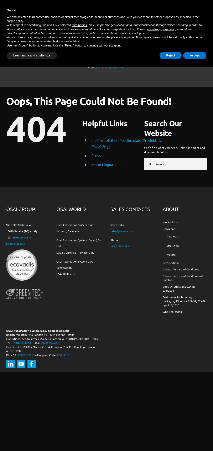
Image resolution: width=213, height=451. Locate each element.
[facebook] (31, 364)
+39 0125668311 (21, 237)
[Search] (150, 164)
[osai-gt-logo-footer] (24, 288)
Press (96, 155)
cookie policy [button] (15, 21)
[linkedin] (10, 364)
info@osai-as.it (15, 243)
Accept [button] (195, 55)
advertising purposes (160, 29)
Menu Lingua (102, 164)
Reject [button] (170, 55)
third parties (79, 25)
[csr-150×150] (21, 251)
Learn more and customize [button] (31, 55)
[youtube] (21, 364)
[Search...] (175, 164)
